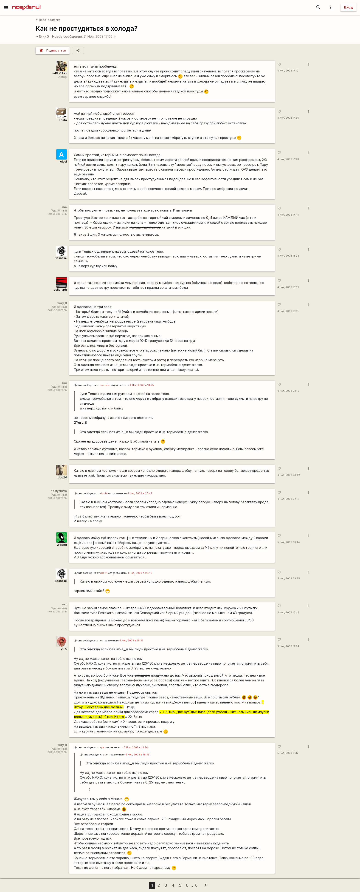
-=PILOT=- (59, 73)
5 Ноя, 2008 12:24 (288, 646)
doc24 (62, 477)
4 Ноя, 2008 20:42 (288, 475)
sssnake (105, 385)
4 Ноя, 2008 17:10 (287, 70)
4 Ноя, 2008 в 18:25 (142, 385)
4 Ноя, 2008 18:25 (288, 255)
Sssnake (61, 258)
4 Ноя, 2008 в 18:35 (131, 640)
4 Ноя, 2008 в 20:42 (139, 493)
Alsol (63, 161)
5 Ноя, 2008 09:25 (288, 578)
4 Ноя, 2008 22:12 (288, 498)
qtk (102, 747)
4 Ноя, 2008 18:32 (288, 287)
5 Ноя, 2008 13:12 (287, 753)
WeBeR (62, 544)
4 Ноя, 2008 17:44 (288, 214)
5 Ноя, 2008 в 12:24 (136, 747)
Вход (348, 7)
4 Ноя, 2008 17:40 (288, 159)
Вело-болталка (48, 20)
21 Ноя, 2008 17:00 (100, 36)
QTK (63, 648)
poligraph (60, 289)
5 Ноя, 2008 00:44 (288, 542)
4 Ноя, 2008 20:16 (288, 390)
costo (63, 120)
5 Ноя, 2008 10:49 (288, 612)
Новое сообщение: (67, 36)
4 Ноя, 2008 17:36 (288, 117)
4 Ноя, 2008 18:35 (288, 311)
